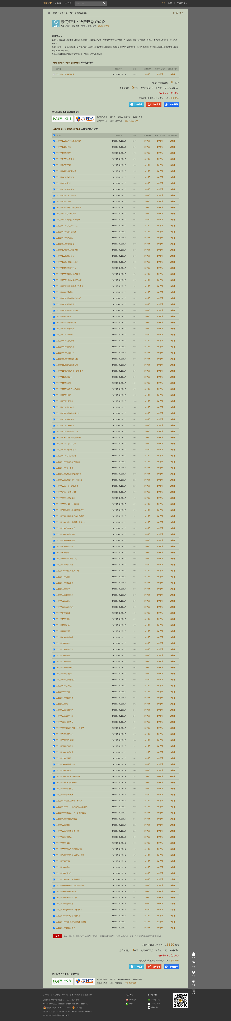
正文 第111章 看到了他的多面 (68, 389)
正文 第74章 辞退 (63, 613)
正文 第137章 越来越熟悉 (66, 232)
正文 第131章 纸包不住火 (66, 268)
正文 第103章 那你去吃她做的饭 (68, 438)
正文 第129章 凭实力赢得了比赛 (68, 280)
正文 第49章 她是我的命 (65, 764)
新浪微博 (131, 1000)
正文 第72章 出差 (63, 625)
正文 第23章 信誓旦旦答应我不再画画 (71, 922)
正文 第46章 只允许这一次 (66, 783)
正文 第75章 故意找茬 (64, 607)
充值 (159, 88)
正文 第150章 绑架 (63, 153)
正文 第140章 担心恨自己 (66, 214)
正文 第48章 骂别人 (64, 770)
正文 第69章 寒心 (63, 643)
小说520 (54, 13)
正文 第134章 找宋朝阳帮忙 (67, 250)
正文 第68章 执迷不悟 (64, 649)
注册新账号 (174, 98)
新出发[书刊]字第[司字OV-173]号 (56, 1015)
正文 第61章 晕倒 (63, 692)
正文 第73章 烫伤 (63, 619)
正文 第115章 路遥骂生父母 (67, 365)
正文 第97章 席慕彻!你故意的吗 (68, 474)
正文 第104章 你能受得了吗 (67, 431)
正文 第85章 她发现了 (64, 546)
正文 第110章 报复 (63, 395)
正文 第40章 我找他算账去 (66, 819)
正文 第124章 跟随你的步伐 (67, 310)
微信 (129, 1004)
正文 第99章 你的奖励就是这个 (68, 462)
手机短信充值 (102, 117)
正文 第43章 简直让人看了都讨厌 (69, 801)
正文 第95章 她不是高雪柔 (67, 486)
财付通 (112, 117)
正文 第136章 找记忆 (64, 238)
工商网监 (78, 1008)
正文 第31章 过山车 (64, 873)
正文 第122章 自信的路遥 (66, 323)
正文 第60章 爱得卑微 (64, 698)
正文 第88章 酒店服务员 (65, 528)
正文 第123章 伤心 (63, 316)
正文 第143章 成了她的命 (66, 195)
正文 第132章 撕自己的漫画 (67, 262)
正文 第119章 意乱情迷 (65, 341)
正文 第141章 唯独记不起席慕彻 (68, 208)
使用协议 (88, 995)
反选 (57, 936)
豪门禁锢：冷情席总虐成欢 (76, 13)
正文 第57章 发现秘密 (64, 716)
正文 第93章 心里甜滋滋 (65, 498)
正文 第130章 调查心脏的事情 (68, 274)
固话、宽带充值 (116, 121)
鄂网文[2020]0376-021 (52, 1012)
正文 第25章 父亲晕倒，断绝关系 (69, 910)
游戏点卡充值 (102, 121)
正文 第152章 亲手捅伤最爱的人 (68, 141)
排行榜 (68, 3)
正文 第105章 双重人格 (65, 425)
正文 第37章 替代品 (64, 837)
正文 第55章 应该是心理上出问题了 (70, 728)
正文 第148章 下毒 (63, 165)
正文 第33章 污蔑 (63, 861)
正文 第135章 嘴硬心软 (65, 244)
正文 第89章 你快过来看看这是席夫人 (71, 522)
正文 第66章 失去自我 (64, 661)
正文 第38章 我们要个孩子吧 (67, 831)
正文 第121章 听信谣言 (65, 329)
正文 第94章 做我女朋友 (66, 492)
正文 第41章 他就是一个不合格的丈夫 (71, 813)
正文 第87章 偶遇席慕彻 (65, 534)
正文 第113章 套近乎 (64, 377)
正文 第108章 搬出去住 (65, 407)
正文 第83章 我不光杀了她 (66, 559)
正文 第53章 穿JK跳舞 (65, 740)
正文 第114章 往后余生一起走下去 (69, 371)
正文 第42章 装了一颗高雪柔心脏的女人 (72, 807)
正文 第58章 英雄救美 (64, 710)
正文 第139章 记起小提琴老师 (68, 220)
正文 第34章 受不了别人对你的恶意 (70, 855)
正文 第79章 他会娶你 (64, 583)
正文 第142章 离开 (63, 201)
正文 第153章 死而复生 (65, 74)
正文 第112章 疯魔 (63, 383)
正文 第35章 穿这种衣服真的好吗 (69, 849)
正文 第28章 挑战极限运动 (66, 891)
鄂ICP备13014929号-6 (83, 1012)
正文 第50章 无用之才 (64, 758)
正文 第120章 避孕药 (64, 335)
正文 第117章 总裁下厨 (65, 353)
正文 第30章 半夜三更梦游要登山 (69, 879)
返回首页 (47, 3)
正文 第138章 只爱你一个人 (67, 226)
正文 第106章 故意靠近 (65, 419)
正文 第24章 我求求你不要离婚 (68, 916)
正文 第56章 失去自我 (64, 722)
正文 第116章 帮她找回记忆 (67, 359)
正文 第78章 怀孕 (63, 589)
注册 (170, 3)
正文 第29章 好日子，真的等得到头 (70, 885)
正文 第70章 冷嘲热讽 (64, 637)
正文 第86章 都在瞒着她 (65, 540)
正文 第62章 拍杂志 (64, 686)
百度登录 (171, 104)
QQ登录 (136, 104)
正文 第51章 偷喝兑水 (64, 752)
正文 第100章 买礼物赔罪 (66, 456)
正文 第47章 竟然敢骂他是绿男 (68, 776)
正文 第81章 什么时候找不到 (67, 571)
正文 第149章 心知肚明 (65, 159)
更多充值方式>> (131, 121)
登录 (164, 3)
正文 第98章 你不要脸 (64, 468)
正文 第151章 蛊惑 (63, 147)
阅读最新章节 (103, 26)
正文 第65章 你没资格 (64, 668)
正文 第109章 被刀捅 (64, 401)
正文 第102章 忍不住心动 (66, 444)
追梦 (68, 26)
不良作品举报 (77, 995)
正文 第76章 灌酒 (63, 601)
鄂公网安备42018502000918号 (58, 1008)
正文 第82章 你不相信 (64, 565)
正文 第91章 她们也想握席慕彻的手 (70, 510)
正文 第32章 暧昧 (63, 867)
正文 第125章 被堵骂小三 (66, 304)
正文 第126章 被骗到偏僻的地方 (68, 298)
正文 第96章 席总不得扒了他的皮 (69, 480)
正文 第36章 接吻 (63, 843)
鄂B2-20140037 (67, 1012)
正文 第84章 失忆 (63, 553)
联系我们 (65, 995)
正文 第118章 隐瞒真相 (65, 347)
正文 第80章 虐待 (63, 577)
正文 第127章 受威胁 (64, 292)
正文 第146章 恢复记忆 (65, 177)
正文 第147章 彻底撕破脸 (66, 171)
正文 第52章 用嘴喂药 (64, 746)
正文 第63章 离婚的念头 (65, 680)
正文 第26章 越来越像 (64, 904)
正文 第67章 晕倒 (63, 655)
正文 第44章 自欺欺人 (64, 795)
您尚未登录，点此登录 (168, 93)
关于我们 (46, 995)
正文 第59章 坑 (62, 704)
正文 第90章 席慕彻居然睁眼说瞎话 (70, 516)
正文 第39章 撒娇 (63, 825)
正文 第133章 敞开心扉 (65, 256)
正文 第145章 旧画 (63, 183)
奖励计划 (56, 995)
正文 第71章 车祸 (63, 631)
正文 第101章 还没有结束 (66, 450)
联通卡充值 (137, 117)
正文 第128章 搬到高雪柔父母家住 (69, 286)
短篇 (61, 13)
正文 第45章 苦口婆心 (64, 789)
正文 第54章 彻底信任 (64, 734)
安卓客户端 (154, 1000)
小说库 (58, 3)
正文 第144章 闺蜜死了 (65, 189)
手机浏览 (153, 1007)
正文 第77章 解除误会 (64, 595)
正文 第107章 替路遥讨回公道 (68, 413)
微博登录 (153, 104)
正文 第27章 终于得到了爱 (66, 898)
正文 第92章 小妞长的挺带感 (67, 504)
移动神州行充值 (124, 117)
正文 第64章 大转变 (64, 674)
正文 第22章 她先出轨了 (65, 928)
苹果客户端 (154, 1004)
